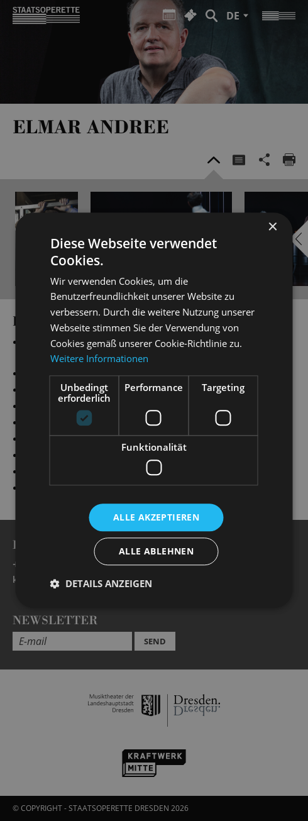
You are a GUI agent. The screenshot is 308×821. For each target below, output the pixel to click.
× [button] (272, 227)
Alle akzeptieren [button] (156, 517)
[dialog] (154, 410)
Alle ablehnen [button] (156, 552)
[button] (101, 584)
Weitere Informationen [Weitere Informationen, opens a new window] (99, 359)
